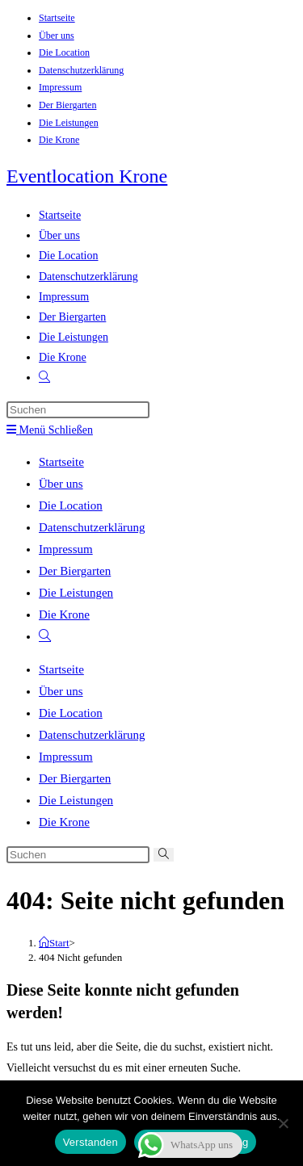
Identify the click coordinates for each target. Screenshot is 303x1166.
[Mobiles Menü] (49, 430)
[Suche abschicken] (164, 854)
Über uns (56, 35)
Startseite (57, 17)
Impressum (60, 87)
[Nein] (283, 1123)
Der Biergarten (67, 105)
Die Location (64, 52)
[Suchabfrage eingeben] (77, 409)
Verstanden (90, 1142)
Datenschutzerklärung (81, 70)
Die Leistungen (69, 122)
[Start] (54, 943)
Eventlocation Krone (86, 176)
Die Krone (59, 139)
